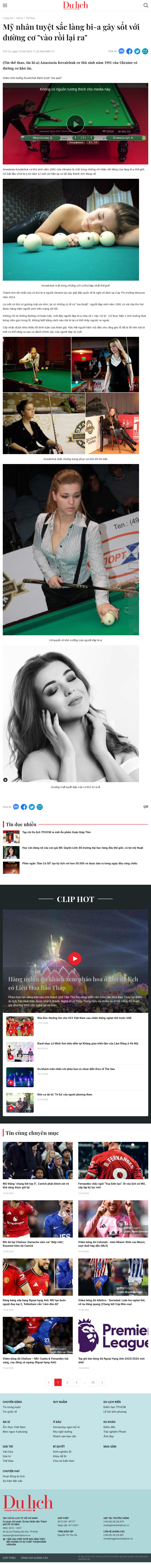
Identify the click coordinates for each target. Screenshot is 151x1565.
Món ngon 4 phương (16, 1433)
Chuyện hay (12, 1473)
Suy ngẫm (60, 1403)
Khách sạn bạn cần (65, 1438)
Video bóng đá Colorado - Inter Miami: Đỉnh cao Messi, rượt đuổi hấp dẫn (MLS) (109, 1244)
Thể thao (32, 18)
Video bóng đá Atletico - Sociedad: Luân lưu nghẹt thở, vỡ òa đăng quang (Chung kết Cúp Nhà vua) (111, 1303)
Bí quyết (59, 1448)
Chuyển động (13, 1403)
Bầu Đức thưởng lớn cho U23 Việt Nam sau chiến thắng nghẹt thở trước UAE (87, 1018)
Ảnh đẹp (108, 1438)
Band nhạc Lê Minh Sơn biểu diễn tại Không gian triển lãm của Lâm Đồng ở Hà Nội (89, 1045)
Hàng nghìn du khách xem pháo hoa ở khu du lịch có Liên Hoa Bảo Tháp (72, 983)
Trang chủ (8, 18)
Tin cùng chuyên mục (33, 1132)
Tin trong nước (12, 1408)
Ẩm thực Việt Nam (15, 1428)
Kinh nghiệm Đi (63, 1454)
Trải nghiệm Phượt (115, 1433)
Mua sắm (110, 1448)
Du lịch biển (112, 1403)
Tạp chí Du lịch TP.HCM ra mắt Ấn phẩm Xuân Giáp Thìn (56, 832)
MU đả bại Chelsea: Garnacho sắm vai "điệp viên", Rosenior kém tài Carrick (36, 1244)
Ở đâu (57, 1423)
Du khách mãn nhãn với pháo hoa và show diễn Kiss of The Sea (79, 1069)
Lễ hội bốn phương (115, 1413)
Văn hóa (8, 1454)
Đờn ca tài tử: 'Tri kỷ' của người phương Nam (66, 1094)
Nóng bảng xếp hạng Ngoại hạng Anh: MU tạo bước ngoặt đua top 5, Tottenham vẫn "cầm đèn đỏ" (37, 1303)
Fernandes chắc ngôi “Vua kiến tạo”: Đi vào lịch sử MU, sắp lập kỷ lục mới (111, 1185)
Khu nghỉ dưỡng (63, 1433)
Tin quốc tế (10, 1413)
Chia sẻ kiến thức (64, 1463)
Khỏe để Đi (60, 1458)
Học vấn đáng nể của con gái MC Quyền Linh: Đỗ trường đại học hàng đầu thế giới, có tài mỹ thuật (82, 847)
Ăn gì (6, 1423)
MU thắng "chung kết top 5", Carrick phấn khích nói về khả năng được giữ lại (36, 1185)
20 (93, 1383)
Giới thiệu (9, 1560)
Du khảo (109, 1423)
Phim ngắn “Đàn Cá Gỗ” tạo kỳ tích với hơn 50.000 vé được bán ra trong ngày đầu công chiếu (79, 863)
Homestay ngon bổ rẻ (67, 1428)
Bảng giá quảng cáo (34, 1560)
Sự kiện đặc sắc (13, 1484)
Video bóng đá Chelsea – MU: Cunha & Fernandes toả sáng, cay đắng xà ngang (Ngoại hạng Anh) (36, 1361)
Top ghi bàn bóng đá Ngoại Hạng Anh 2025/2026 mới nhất (113, 1361)
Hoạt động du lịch (14, 1479)
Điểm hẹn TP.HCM (115, 1408)
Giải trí (20, 18)
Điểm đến (109, 1428)
